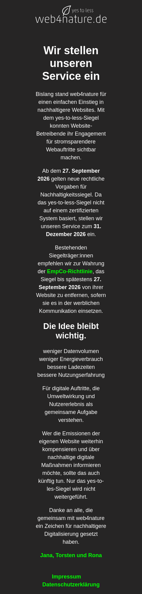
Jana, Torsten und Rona (71, 555)
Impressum (66, 577)
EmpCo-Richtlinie (70, 271)
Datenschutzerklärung (71, 585)
